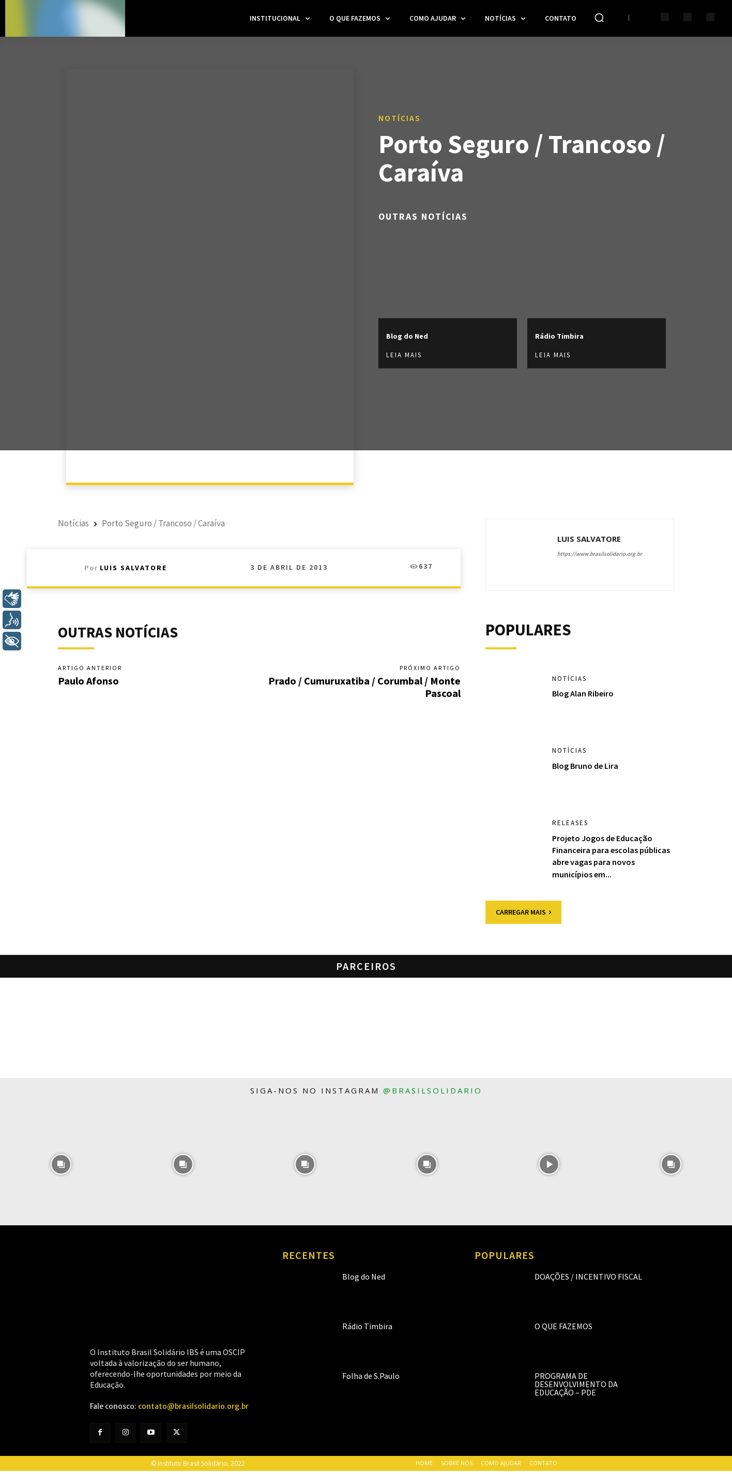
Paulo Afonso (88, 681)
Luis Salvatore (133, 567)
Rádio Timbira (567, 335)
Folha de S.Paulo (371, 1379)
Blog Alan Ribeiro (586, 697)
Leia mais (404, 355)
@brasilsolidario (432, 1093)
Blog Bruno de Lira (589, 768)
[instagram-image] (61, 1167)
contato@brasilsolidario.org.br (193, 1409)
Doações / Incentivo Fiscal (588, 1279)
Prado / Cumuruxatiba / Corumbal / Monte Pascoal (364, 687)
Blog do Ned (414, 335)
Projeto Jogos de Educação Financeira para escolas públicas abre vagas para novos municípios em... (606, 859)
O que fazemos (563, 1329)
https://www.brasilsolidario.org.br (599, 553)
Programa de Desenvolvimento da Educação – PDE (576, 1387)
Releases (571, 826)
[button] (599, 17)
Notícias (399, 117)
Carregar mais (523, 915)
